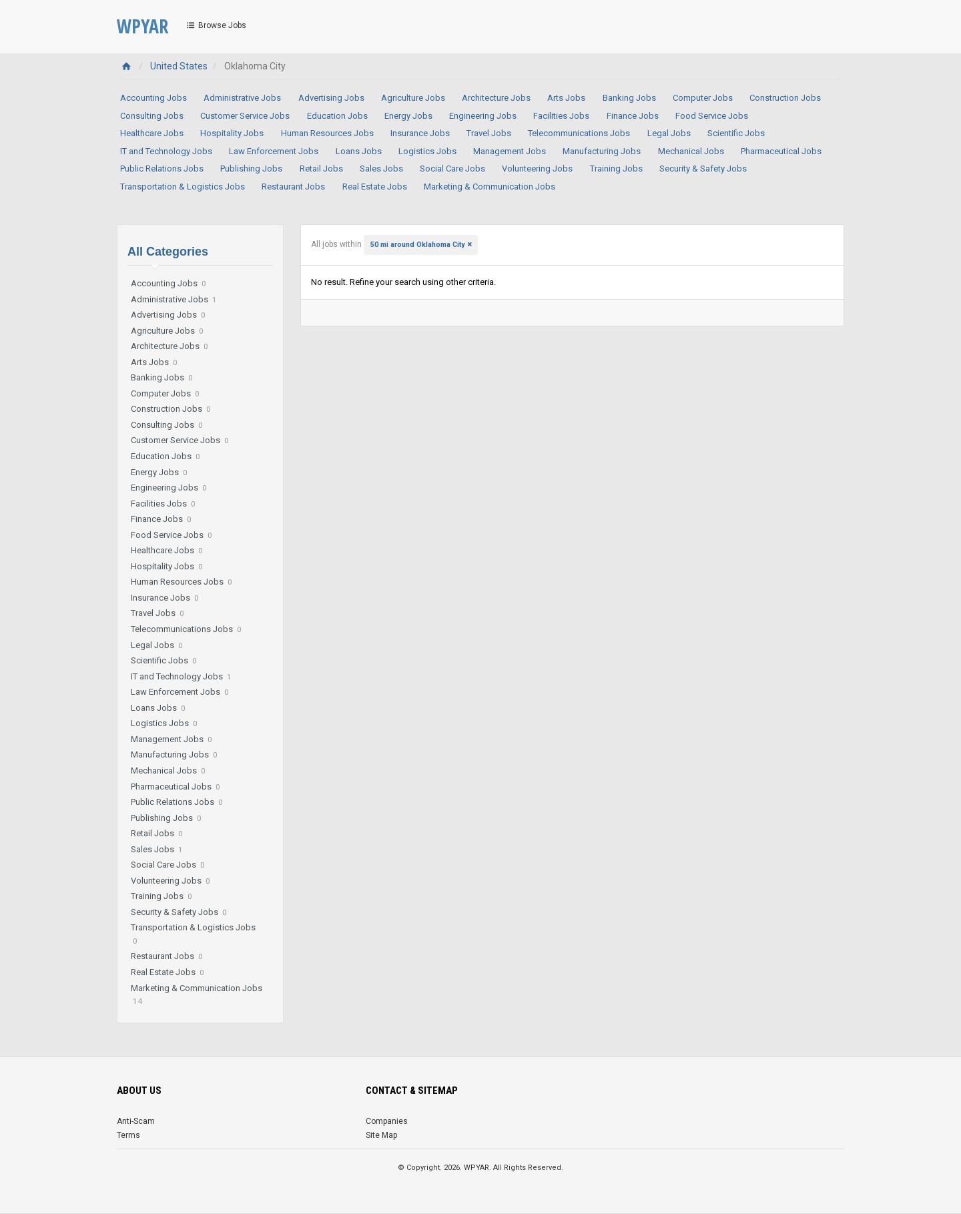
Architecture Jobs (496, 98)
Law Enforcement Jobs (273, 151)
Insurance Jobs (420, 133)
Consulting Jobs (152, 116)
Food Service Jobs (711, 116)
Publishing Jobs (251, 169)
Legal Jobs (669, 133)
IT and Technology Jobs (166, 151)
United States (179, 66)
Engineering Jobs (483, 116)
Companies (387, 1121)
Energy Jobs (408, 116)
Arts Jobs (566, 98)
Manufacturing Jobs (602, 151)
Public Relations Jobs (162, 169)
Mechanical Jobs (691, 151)
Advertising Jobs (331, 98)
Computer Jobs (703, 98)
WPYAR (142, 26)
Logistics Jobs (427, 151)
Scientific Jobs (736, 133)
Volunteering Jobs (537, 169)
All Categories (167, 251)
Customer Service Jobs (245, 116)
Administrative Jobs (242, 98)
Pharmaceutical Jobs (781, 151)
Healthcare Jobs (152, 133)
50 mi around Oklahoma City (417, 244)
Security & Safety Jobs (703, 169)
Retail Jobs (321, 169)
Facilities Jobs (561, 116)
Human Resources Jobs (327, 133)
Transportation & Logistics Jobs (182, 187)
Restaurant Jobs (293, 187)
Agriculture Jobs (413, 98)
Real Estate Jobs (374, 187)
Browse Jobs (215, 25)
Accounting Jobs (153, 98)
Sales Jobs (381, 169)
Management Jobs (509, 151)
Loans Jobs (359, 151)
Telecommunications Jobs (579, 133)
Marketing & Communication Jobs (489, 187)
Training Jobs (616, 169)
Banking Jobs (629, 98)
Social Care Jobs (452, 169)
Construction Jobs (785, 98)
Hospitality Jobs (232, 133)
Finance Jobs (633, 116)
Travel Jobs (488, 133)
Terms (128, 1135)
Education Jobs (337, 116)
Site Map (381, 1135)
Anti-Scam (136, 1121)
